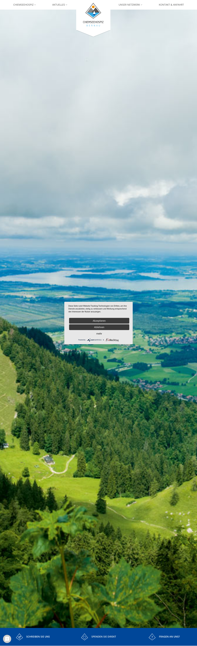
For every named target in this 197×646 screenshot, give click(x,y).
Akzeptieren (99, 320)
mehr (99, 333)
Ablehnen (99, 327)
